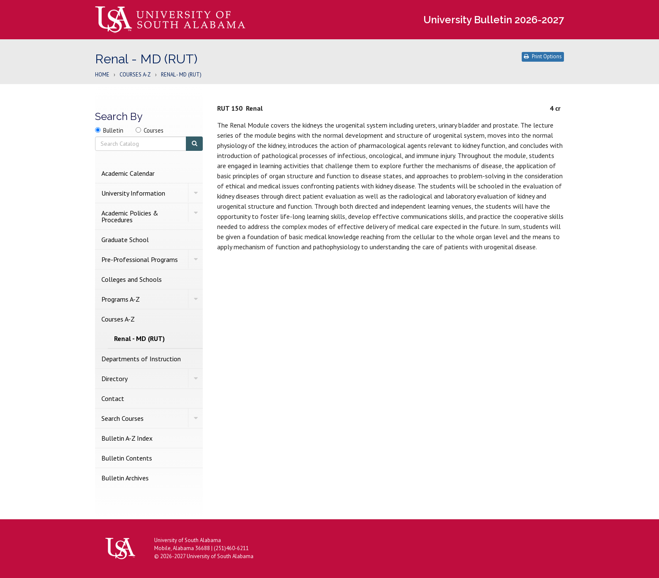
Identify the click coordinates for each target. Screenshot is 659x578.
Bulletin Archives (125, 478)
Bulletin (113, 130)
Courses (153, 130)
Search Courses (122, 418)
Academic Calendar (128, 173)
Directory (114, 378)
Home (102, 75)
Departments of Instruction (141, 358)
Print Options (543, 56)
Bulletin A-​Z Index (126, 438)
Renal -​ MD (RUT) (139, 338)
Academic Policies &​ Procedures (129, 216)
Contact (112, 398)
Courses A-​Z (118, 319)
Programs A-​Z (120, 299)
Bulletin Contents (126, 458)
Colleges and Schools (131, 279)
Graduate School (125, 239)
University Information (133, 193)
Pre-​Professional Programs (139, 259)
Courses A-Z (135, 75)
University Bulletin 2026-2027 (493, 20)
